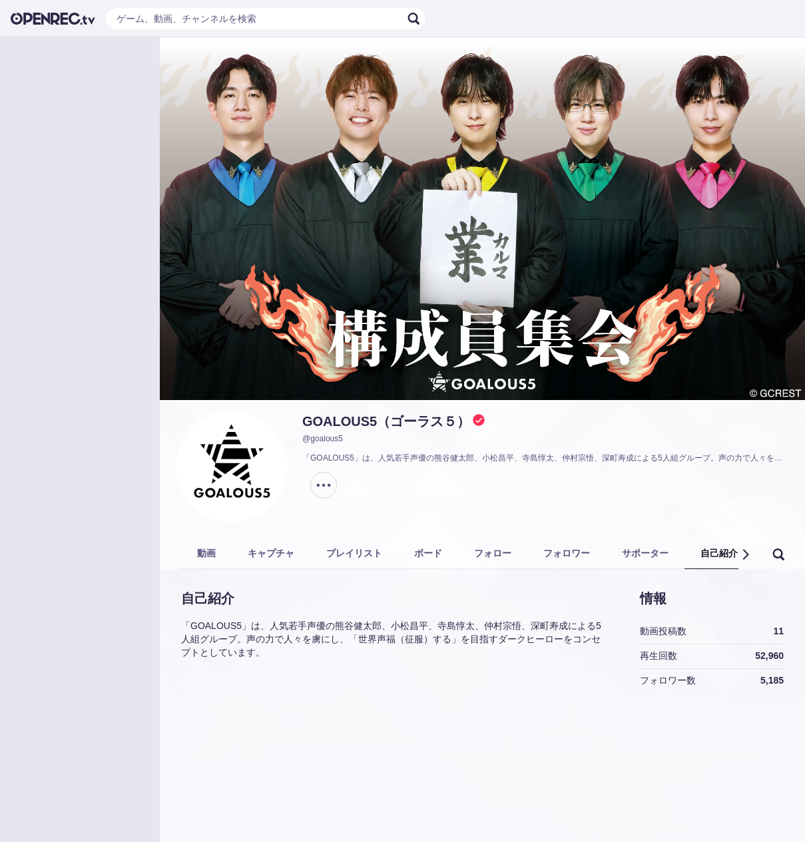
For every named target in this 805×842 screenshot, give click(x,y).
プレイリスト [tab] (354, 553)
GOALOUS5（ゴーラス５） (386, 421)
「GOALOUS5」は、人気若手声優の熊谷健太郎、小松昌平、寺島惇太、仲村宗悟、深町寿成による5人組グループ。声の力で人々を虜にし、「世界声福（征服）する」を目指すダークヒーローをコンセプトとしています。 (545, 458)
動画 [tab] (206, 553)
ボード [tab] (428, 553)
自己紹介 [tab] (719, 553)
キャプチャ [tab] (271, 553)
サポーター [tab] (645, 553)
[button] (745, 554)
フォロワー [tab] (566, 553)
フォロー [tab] (492, 553)
